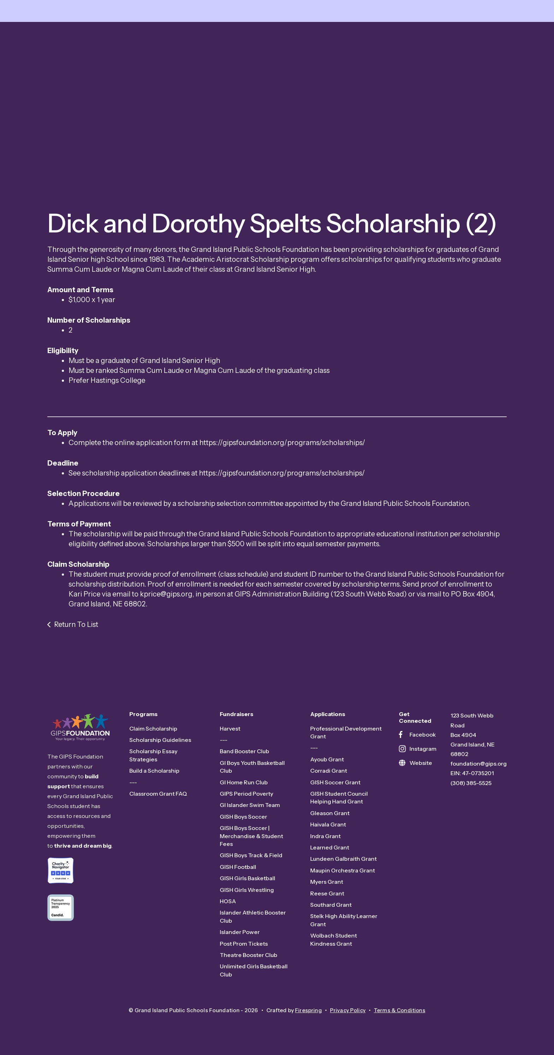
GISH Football (238, 869)
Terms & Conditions (400, 1012)
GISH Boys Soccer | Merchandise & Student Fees (251, 838)
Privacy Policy (347, 1012)
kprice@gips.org (166, 596)
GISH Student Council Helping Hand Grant (339, 799)
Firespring (307, 1012)
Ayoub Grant (327, 761)
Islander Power (240, 934)
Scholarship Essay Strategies (153, 757)
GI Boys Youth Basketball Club (252, 769)
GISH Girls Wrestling (247, 891)
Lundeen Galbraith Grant (343, 861)
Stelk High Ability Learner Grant (343, 922)
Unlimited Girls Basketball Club (254, 972)
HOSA (228, 903)
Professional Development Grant (346, 734)
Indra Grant (325, 838)
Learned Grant (329, 849)
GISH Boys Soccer (243, 819)
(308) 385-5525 (470, 785)
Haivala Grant (328, 826)
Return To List (76, 627)
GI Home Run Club (244, 784)
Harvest (230, 730)
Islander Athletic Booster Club (253, 918)
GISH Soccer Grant (335, 784)
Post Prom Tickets (244, 945)
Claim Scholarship (153, 730)
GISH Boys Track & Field (251, 857)
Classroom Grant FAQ (158, 796)
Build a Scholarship (154, 773)
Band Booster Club (244, 753)
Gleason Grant (329, 815)
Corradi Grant (328, 773)
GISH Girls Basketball (247, 880)
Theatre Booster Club (248, 957)
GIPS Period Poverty (246, 796)
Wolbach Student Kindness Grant (333, 941)
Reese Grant (327, 895)
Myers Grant (326, 884)
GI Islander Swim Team (250, 807)
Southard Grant (331, 907)
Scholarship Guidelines (160, 742)
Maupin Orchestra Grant (342, 872)
